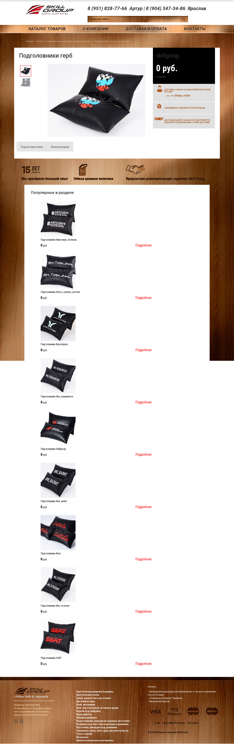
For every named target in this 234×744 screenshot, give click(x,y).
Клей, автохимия (85, 705)
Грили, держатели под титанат (93, 698)
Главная (29, 41)
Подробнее (143, 246)
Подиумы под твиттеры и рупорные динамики (102, 724)
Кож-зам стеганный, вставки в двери (97, 708)
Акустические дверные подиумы (94, 692)
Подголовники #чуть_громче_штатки (60, 292)
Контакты (194, 29)
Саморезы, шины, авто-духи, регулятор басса (102, 731)
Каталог (40, 41)
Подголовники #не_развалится (57, 397)
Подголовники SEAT (51, 658)
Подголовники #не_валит (54, 501)
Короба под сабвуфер (88, 711)
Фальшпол (82, 737)
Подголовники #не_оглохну (55, 606)
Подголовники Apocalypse (54, 344)
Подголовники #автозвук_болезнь (59, 240)
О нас (157, 723)
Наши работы (83, 714)
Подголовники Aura (51, 553)
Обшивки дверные (86, 718)
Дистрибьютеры (85, 701)
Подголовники (101, 41)
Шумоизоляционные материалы (94, 740)
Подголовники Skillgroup (53, 449)
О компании (95, 29)
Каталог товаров (47, 29)
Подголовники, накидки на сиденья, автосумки (69, 41)
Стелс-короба (84, 734)
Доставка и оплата (146, 29)
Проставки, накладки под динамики (96, 727)
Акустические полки (87, 695)
